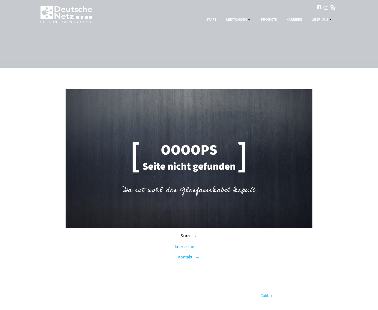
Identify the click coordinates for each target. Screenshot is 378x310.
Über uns (322, 19)
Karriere (294, 19)
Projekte (269, 19)
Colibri (266, 295)
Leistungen (238, 19)
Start (211, 19)
